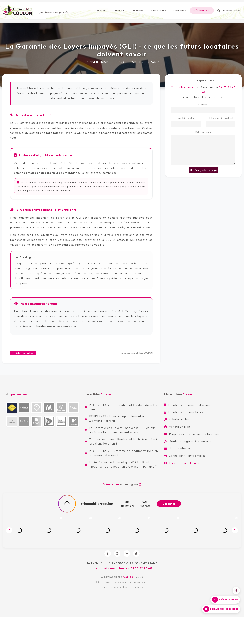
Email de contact (186, 118)
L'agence (118, 10)
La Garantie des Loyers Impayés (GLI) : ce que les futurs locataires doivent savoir (120, 430)
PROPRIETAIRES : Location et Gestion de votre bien (121, 407)
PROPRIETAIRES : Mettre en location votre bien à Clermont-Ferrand (121, 453)
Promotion (179, 10)
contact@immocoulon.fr (109, 568)
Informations (202, 10)
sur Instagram (122, 484)
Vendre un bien (177, 427)
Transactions (158, 10)
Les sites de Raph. (133, 586)
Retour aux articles (23, 352)
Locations (137, 10)
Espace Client (228, 10)
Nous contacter (177, 448)
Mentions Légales (179, 441)
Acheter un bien (177, 419)
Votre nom (203, 104)
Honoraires (205, 441)
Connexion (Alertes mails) (184, 456)
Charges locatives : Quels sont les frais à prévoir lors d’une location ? (121, 441)
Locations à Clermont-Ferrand (188, 405)
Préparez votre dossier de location (191, 434)
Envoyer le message (203, 170)
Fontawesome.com (139, 582)
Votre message (203, 132)
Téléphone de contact (220, 118)
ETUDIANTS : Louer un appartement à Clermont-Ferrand (114, 418)
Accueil (101, 10)
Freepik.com (119, 582)
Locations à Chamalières (183, 412)
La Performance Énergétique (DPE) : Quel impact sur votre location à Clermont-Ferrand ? (121, 464)
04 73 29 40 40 (141, 568)
